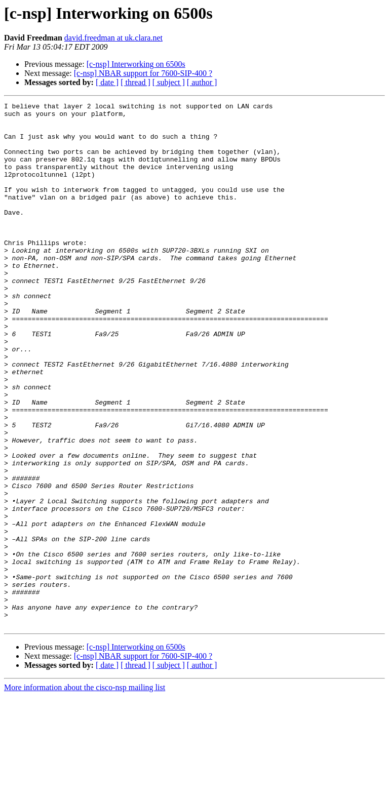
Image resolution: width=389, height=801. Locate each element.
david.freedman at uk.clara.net (113, 37)
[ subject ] (168, 82)
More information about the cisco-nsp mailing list (84, 792)
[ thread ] (135, 82)
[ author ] (202, 82)
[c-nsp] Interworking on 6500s (136, 64)
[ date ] (107, 82)
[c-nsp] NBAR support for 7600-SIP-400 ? (143, 73)
